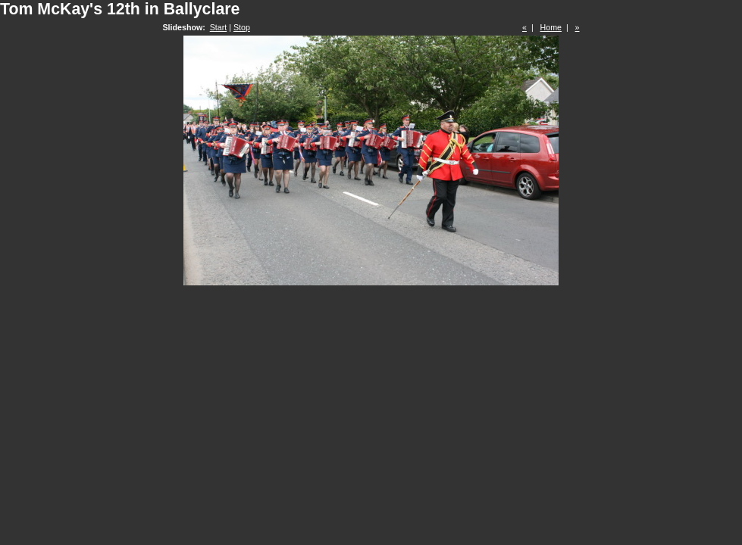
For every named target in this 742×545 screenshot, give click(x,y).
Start (218, 27)
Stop (241, 27)
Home (551, 27)
